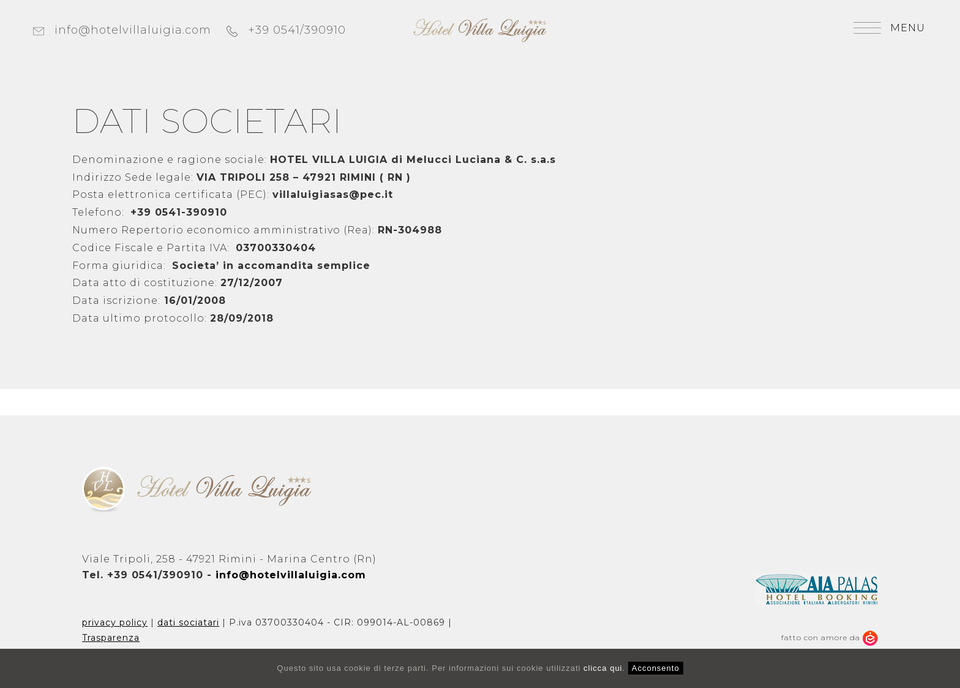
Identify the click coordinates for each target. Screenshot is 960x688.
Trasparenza (111, 637)
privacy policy (115, 622)
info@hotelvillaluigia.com (122, 30)
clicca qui (602, 668)
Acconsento (656, 668)
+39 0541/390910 (286, 30)
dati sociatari (188, 622)
